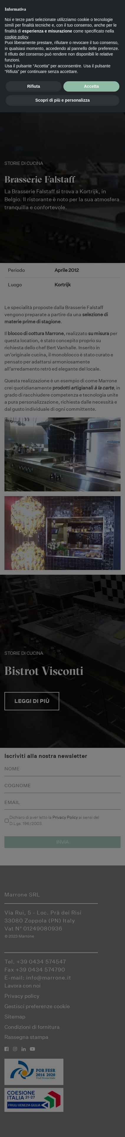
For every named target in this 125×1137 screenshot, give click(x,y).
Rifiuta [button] (33, 86)
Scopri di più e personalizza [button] (62, 100)
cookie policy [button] (16, 37)
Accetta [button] (91, 86)
